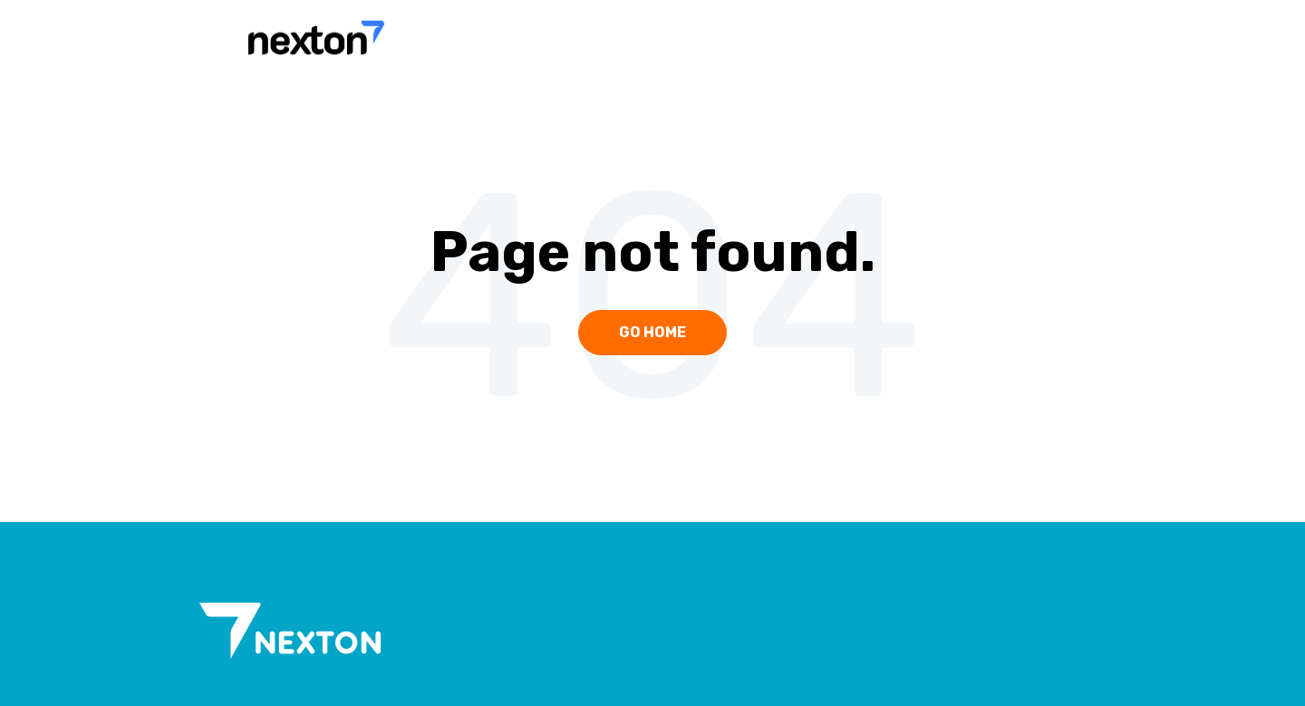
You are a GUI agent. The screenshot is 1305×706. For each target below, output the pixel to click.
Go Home (652, 332)
